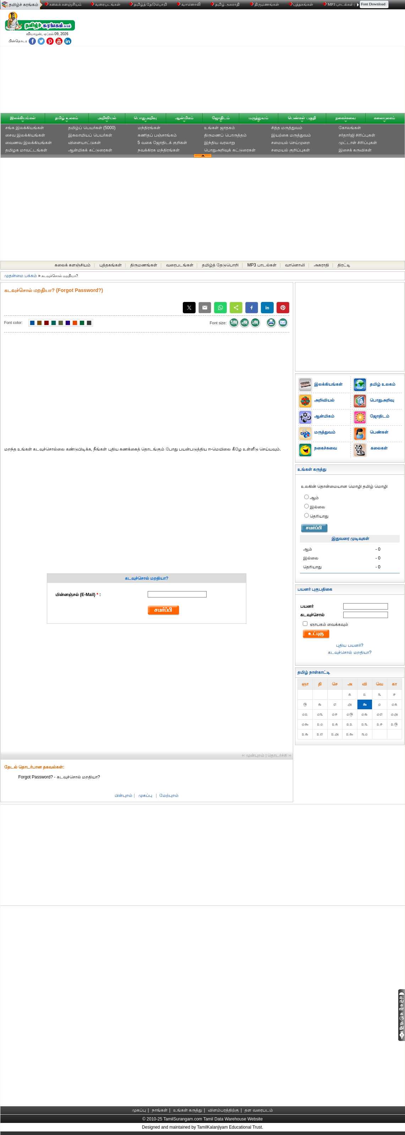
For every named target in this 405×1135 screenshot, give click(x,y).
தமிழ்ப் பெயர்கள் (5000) (91, 127)
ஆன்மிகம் (184, 118)
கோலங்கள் (350, 127)
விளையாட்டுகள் (84, 142)
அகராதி (321, 265)
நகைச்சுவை (345, 118)
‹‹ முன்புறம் (253, 755)
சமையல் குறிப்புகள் (290, 150)
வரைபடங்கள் (104, 4)
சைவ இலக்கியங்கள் (25, 135)
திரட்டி (344, 265)
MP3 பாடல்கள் (339, 4)
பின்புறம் (123, 795)
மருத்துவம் (258, 118)
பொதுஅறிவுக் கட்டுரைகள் (229, 150)
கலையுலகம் (384, 118)
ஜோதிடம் (221, 118)
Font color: (13, 322)
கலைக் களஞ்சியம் (63, 4)
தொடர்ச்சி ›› (279, 755)
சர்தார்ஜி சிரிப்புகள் (357, 135)
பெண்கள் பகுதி (302, 118)
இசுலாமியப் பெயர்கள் (90, 135)
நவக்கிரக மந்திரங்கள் (159, 150)
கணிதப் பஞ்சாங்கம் (157, 135)
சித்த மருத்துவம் (286, 127)
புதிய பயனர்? (349, 645)
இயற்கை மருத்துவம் (291, 135)
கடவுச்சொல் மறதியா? (349, 652)
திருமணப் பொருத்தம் (225, 135)
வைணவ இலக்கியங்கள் (28, 142)
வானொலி (189, 4)
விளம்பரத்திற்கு (223, 1110)
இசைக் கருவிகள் (355, 150)
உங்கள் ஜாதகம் (219, 127)
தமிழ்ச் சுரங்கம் (23, 4)
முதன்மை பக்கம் (20, 275)
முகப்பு (145, 795)
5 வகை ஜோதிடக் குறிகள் (162, 142)
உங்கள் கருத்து (187, 1110)
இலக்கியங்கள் (22, 118)
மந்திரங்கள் (149, 127)
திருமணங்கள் (265, 4)
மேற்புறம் (169, 795)
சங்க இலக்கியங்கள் (24, 127)
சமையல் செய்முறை (290, 142)
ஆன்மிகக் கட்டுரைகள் (90, 150)
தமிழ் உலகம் (66, 118)
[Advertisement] (270, 62)
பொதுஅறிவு (145, 118)
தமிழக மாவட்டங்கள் (26, 150)
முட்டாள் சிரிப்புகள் (358, 142)
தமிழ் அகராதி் (225, 4)
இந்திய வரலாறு (219, 142)
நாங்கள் (160, 1110)
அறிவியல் (107, 118)
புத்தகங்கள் (301, 4)
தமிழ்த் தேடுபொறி (148, 4)
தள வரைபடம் (259, 1110)
